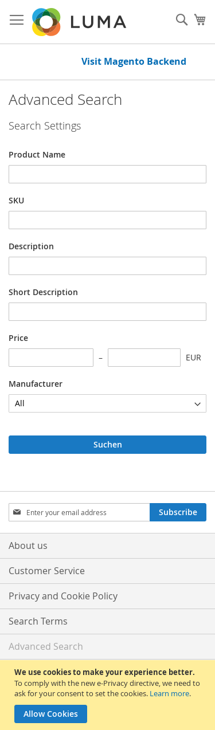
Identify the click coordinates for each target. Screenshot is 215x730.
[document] (109, 695)
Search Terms (38, 621)
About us (28, 545)
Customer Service (47, 570)
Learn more (169, 693)
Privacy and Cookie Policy (63, 596)
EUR (193, 357)
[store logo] (80, 22)
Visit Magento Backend (133, 61)
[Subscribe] (178, 512)
